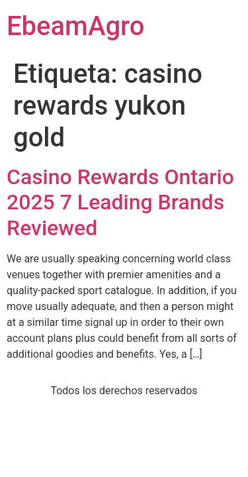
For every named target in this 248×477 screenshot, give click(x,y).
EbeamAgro (75, 26)
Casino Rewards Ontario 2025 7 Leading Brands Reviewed (120, 202)
